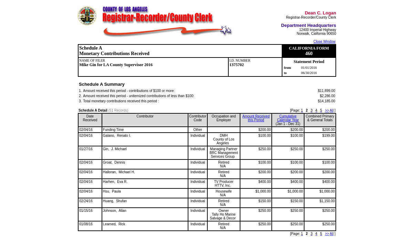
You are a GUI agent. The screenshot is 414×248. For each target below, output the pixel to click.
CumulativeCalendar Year (288, 118)
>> (327, 110)
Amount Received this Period (256, 118)
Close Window (324, 41)
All (331, 110)
